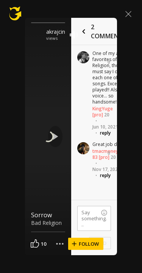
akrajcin (55, 31)
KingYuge (102, 108)
